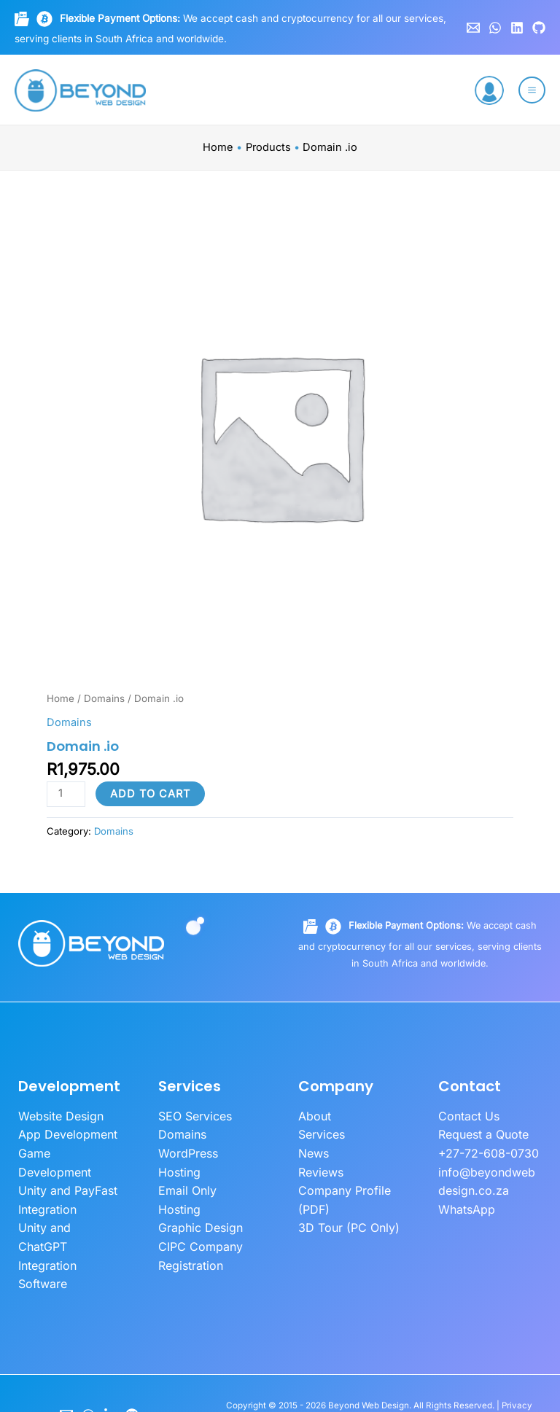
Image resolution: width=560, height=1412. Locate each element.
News (312, 1149)
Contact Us (466, 1115)
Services (320, 1132)
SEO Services (192, 1115)
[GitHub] (538, 27)
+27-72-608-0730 (484, 1149)
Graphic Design (197, 1183)
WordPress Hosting (207, 1149)
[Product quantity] (66, 794)
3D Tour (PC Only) (343, 1217)
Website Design (58, 1115)
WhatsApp (464, 1200)
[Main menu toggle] (531, 90)
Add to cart (150, 793)
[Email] (66, 1364)
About (313, 1115)
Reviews (319, 1166)
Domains (104, 698)
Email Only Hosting (206, 1166)
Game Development (69, 1149)
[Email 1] (473, 27)
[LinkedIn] (110, 1364)
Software (40, 1234)
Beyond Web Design (368, 1356)
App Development (64, 1132)
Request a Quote (481, 1132)
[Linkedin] (517, 27)
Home (60, 698)
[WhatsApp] (495, 27)
